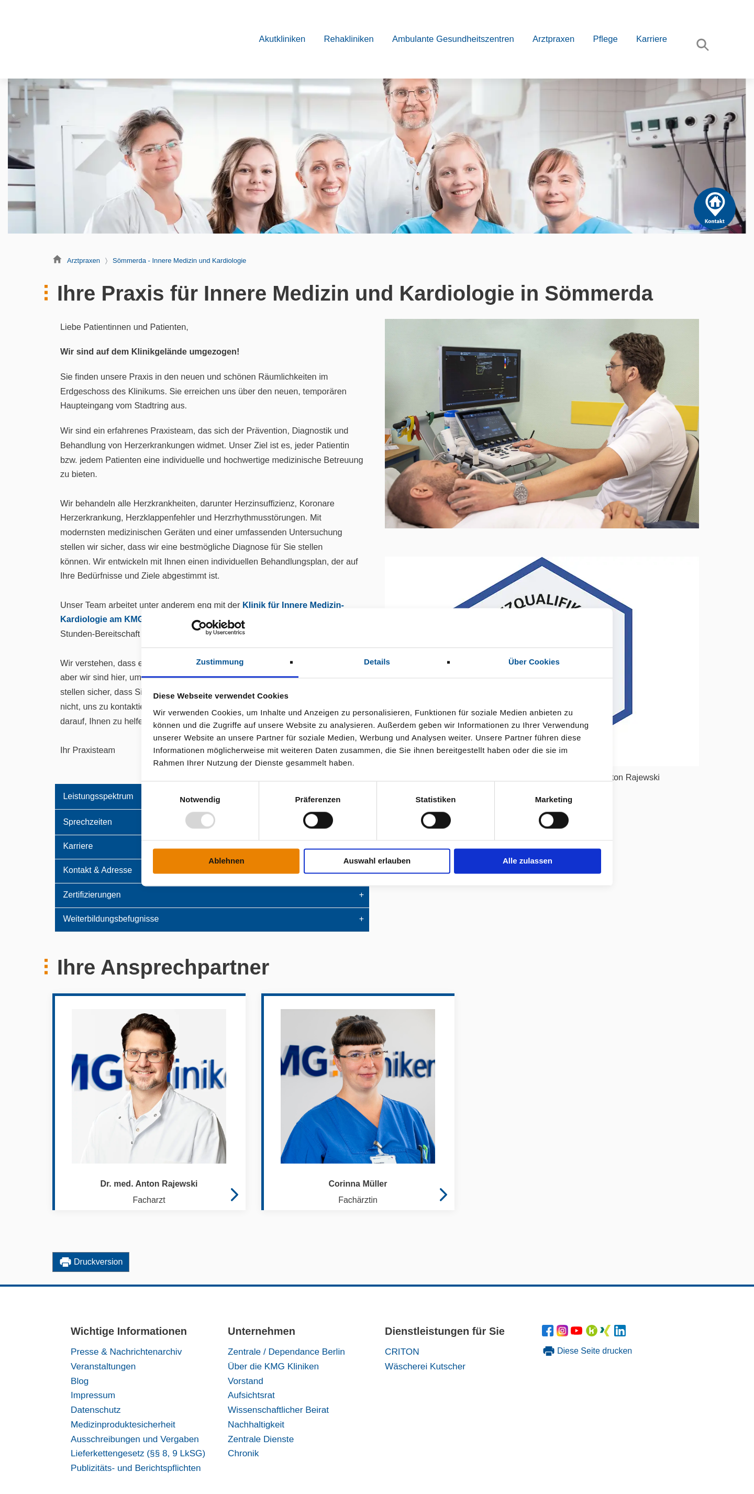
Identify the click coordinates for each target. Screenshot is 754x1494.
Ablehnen (226, 861)
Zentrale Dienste (261, 1439)
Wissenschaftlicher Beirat (278, 1409)
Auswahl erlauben (377, 861)
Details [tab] (377, 661)
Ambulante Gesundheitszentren (453, 39)
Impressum (93, 1395)
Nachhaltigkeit (256, 1424)
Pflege (605, 39)
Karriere (651, 39)
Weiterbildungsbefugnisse (111, 918)
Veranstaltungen (103, 1366)
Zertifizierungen (91, 894)
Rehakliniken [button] (348, 39)
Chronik (243, 1453)
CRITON (402, 1351)
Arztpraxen (83, 260)
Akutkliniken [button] (282, 39)
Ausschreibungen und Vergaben (135, 1439)
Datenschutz (96, 1409)
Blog (79, 1381)
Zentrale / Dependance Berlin (286, 1351)
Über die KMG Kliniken (273, 1366)
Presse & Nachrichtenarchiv (126, 1351)
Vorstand (245, 1381)
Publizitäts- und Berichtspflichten (136, 1468)
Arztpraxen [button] (553, 39)
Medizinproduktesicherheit (123, 1424)
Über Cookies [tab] (534, 661)
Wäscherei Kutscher (425, 1366)
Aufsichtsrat (251, 1395)
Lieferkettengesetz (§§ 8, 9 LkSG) (138, 1453)
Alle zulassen (527, 861)
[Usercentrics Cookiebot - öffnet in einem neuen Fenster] (199, 627)
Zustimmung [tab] (220, 661)
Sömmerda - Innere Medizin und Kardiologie (179, 260)
